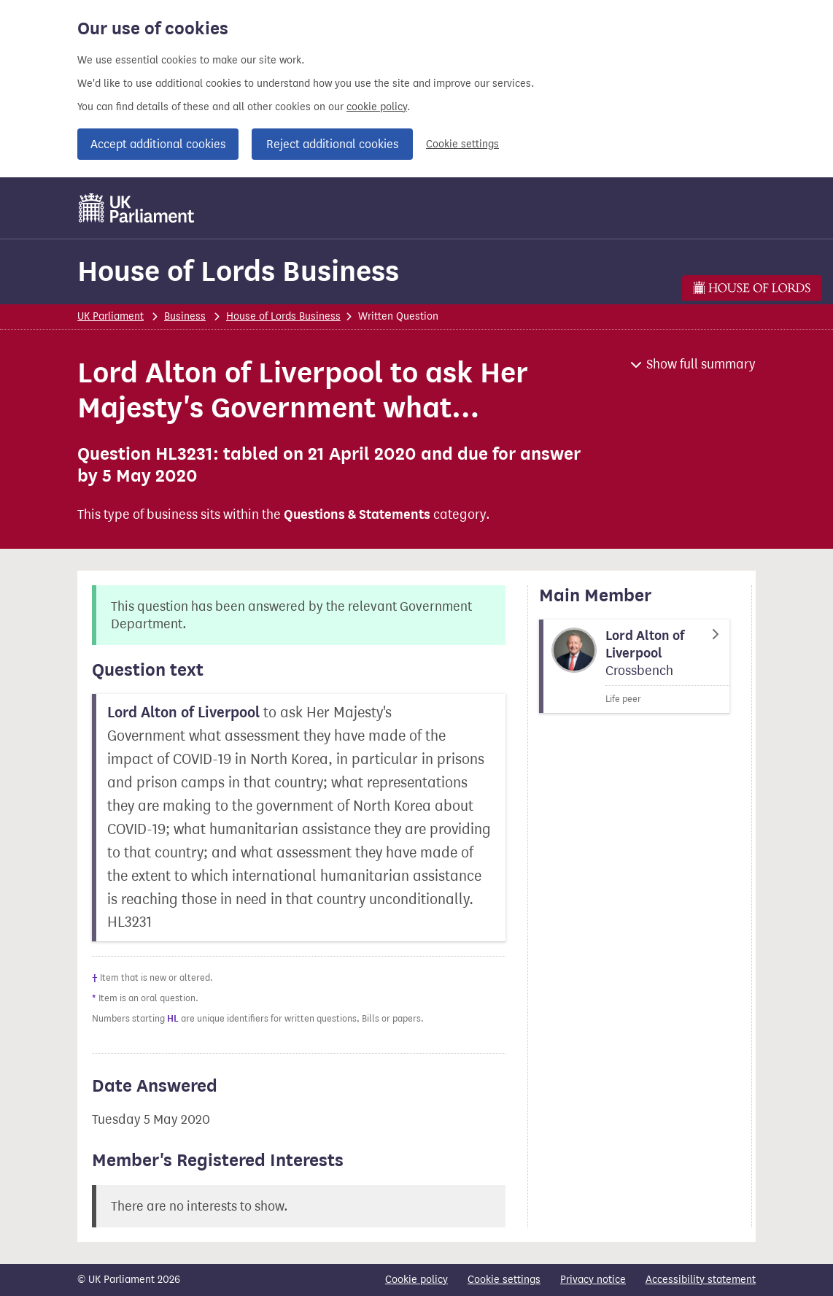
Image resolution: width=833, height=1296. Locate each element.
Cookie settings (462, 144)
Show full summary (701, 364)
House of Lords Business (238, 271)
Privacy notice (593, 1279)
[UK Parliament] (136, 208)
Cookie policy (416, 1279)
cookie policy (376, 107)
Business (185, 316)
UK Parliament (110, 316)
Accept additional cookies (157, 144)
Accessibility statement (701, 1279)
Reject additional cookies (332, 144)
